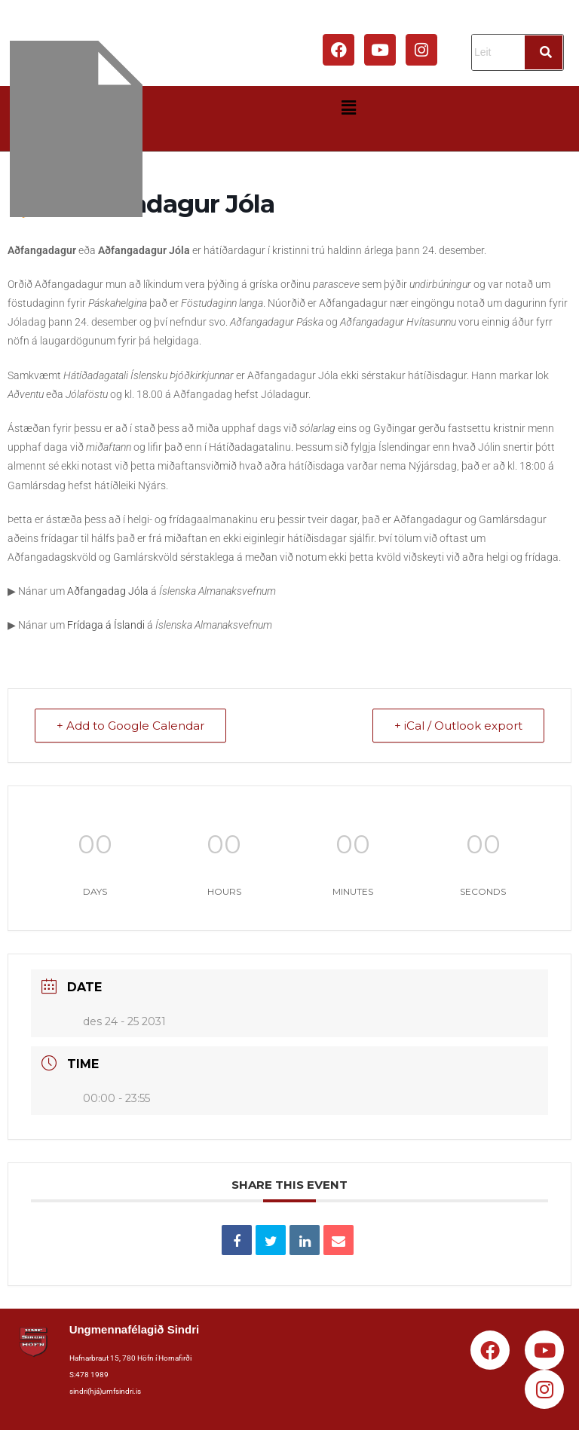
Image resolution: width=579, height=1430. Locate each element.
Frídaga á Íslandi (106, 625)
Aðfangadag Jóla (108, 591)
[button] (348, 107)
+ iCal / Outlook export (458, 725)
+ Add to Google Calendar (130, 725)
